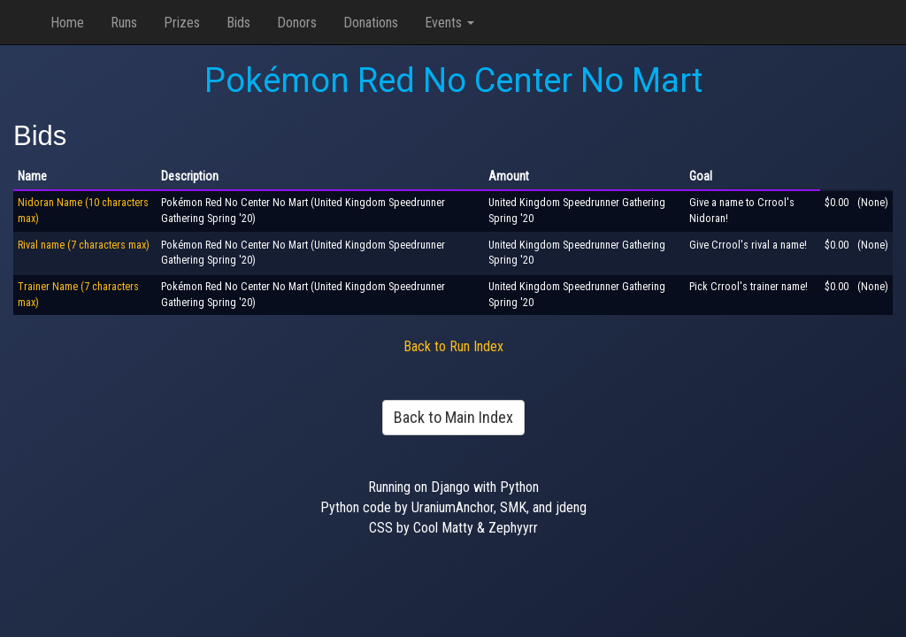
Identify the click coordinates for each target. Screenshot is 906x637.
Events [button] (449, 22)
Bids (238, 22)
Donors (297, 22)
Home (67, 22)
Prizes (182, 22)
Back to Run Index (453, 346)
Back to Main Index (453, 417)
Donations (370, 22)
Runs (124, 22)
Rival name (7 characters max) (84, 245)
